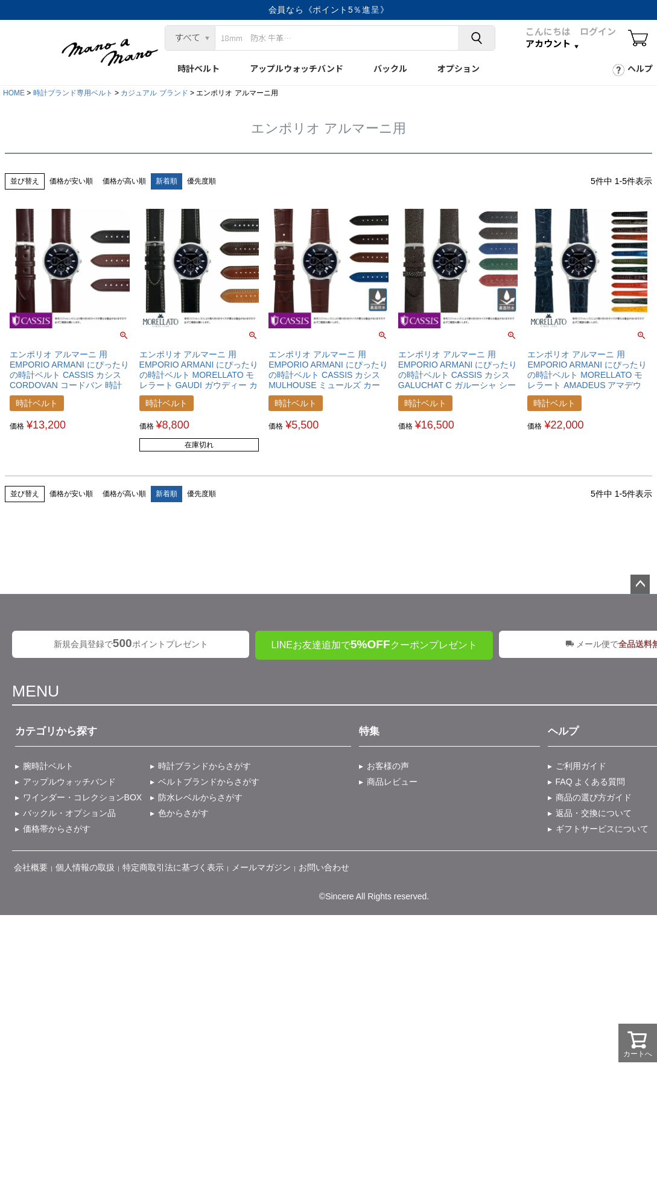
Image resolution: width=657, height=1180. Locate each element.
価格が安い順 (71, 181)
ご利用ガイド (581, 766)
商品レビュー (392, 781)
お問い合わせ (324, 867)
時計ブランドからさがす (204, 766)
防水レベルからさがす (200, 797)
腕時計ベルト (48, 766)
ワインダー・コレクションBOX (82, 797)
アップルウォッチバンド (296, 68)
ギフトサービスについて (602, 829)
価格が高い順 (124, 181)
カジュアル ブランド (154, 93)
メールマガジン (261, 867)
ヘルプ (640, 68)
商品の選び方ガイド (594, 797)
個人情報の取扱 (85, 867)
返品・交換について (594, 813)
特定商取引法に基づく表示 (173, 867)
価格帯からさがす (56, 829)
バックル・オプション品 (69, 813)
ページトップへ (640, 584)
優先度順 (201, 181)
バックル (390, 68)
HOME (14, 93)
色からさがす (183, 813)
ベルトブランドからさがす (208, 781)
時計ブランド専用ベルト (73, 93)
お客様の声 (388, 766)
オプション (458, 68)
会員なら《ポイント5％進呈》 (328, 9)
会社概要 (31, 867)
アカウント (548, 43)
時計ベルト (198, 68)
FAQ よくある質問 (591, 781)
